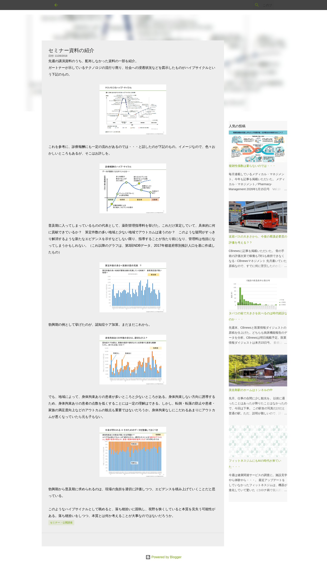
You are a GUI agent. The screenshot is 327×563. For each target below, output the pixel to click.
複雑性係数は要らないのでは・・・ (252, 165)
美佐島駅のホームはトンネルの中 (251, 390)
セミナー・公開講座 (61, 522)
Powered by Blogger (164, 557)
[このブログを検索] (252, 5)
